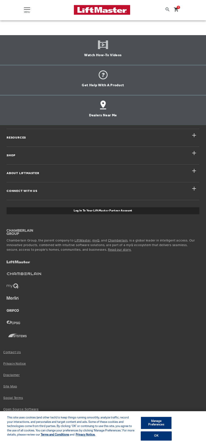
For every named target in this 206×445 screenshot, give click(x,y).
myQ (95, 240)
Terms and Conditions (55, 434)
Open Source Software (21, 409)
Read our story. (119, 249)
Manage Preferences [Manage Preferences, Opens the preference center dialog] (156, 423)
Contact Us (12, 352)
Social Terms (13, 398)
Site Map (10, 386)
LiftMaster (83, 240)
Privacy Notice (14, 363)
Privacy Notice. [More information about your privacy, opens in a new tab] (85, 434)
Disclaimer (11, 375)
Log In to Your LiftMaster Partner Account (103, 210)
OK (156, 435)
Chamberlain (118, 240)
